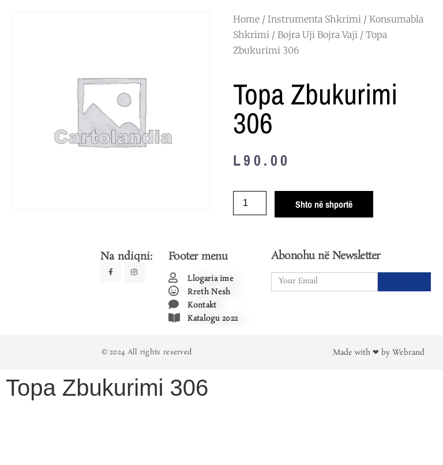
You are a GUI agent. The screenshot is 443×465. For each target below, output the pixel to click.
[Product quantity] (249, 203)
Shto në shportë (323, 204)
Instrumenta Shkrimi (314, 19)
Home (246, 19)
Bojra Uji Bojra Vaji (317, 34)
